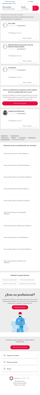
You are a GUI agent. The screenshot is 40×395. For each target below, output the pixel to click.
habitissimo (4, 140)
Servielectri (12, 72)
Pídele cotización (27, 42)
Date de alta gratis (20, 107)
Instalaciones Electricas (16, 115)
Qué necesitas (6, 7)
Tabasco (19, 37)
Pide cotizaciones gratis (20, 351)
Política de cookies (19, 389)
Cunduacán (22, 142)
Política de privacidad (19, 387)
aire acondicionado (10, 284)
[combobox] (10, 8)
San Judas (11, 27)
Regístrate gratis (20, 311)
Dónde (23, 7)
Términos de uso (20, 385)
